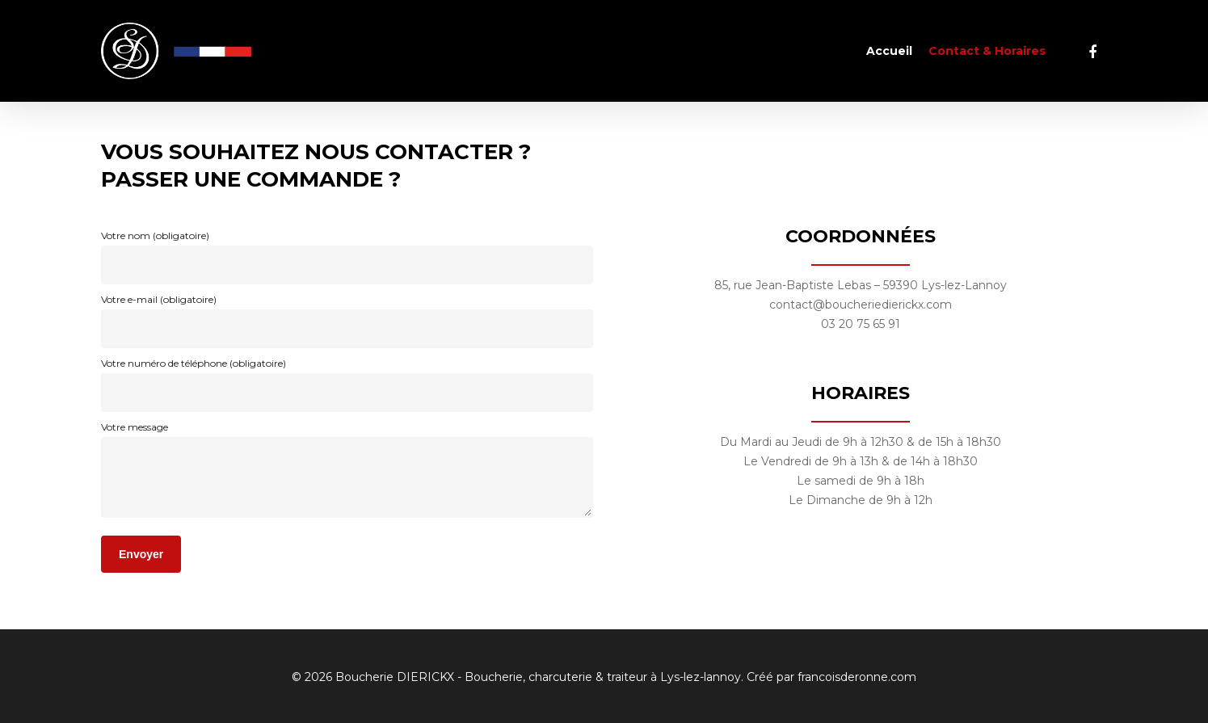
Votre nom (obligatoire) (347, 256)
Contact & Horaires (987, 51)
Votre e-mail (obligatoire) (347, 320)
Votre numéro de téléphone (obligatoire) (347, 384)
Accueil (889, 51)
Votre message (347, 472)
